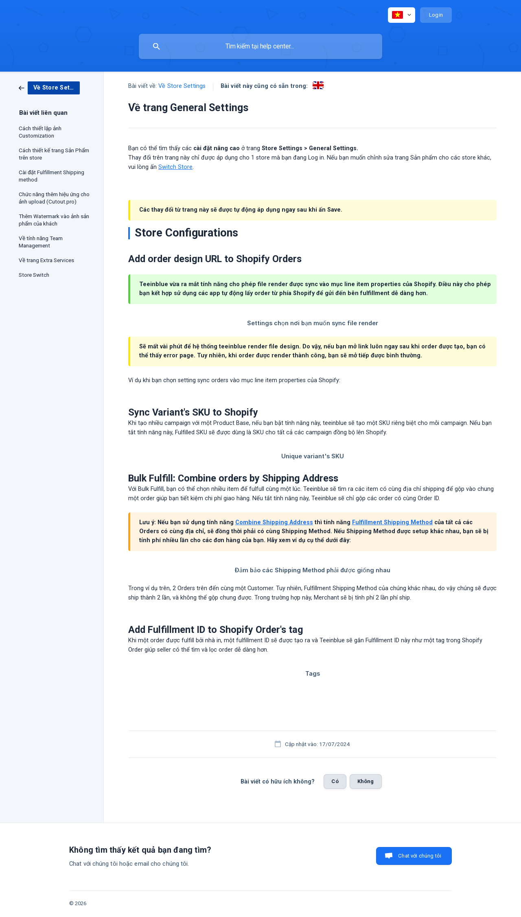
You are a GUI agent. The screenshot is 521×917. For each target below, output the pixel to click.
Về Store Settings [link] (182, 86)
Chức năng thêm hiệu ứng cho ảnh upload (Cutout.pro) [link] (54, 198)
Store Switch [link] (34, 274)
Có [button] (334, 781)
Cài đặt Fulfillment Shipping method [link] (51, 176)
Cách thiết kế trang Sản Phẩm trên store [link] (54, 154)
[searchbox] (260, 46)
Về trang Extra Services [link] (46, 260)
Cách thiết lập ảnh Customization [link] (40, 132)
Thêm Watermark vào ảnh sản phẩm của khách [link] (54, 220)
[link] (49, 87)
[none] (401, 15)
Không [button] (365, 781)
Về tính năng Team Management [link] (41, 242)
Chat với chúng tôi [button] (419, 856)
